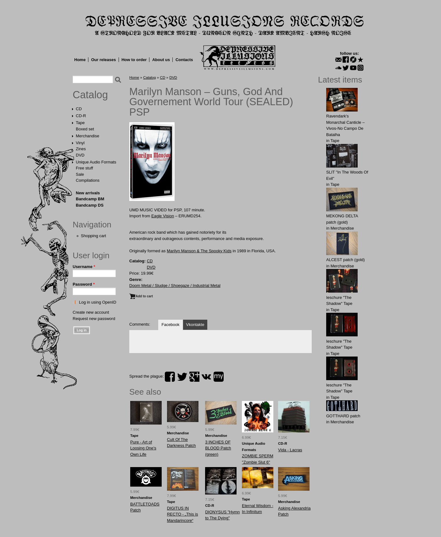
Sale (80, 174)
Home (80, 59)
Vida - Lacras (290, 450)
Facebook (170, 324)
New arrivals (88, 193)
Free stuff (84, 168)
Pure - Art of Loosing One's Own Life (143, 448)
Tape (80, 122)
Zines (81, 148)
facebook (170, 377)
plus (194, 377)
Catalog (90, 94)
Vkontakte (195, 324)
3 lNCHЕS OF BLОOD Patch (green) (218, 448)
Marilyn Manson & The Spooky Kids (199, 251)
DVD (80, 155)
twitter (182, 377)
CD (79, 108)
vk (206, 377)
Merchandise (87, 136)
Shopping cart (93, 235)
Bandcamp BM (90, 199)
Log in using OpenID (97, 302)
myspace (219, 377)
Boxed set (85, 129)
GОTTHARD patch (343, 416)
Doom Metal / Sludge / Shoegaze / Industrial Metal (174, 285)
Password (84, 284)
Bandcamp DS (89, 205)
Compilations (87, 180)
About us (161, 59)
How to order (134, 59)
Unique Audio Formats (96, 162)
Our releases (103, 59)
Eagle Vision (162, 216)
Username (84, 266)
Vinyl (80, 142)
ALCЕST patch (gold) (345, 259)
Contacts (184, 59)
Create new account (91, 312)
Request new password (94, 318)
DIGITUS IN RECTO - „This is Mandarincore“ (182, 514)
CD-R (81, 115)
